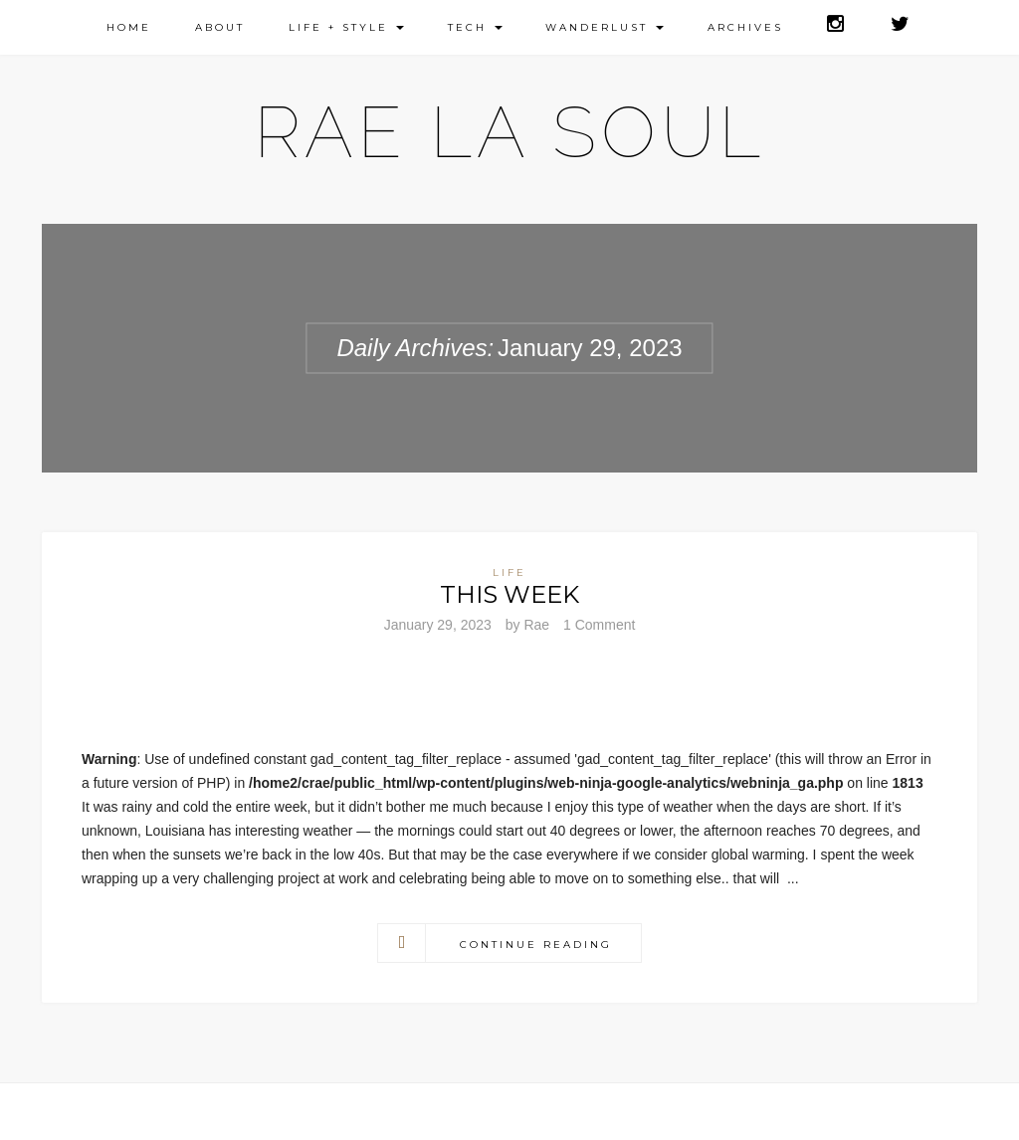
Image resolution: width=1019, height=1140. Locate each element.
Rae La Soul (510, 132)
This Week (509, 594)
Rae (536, 625)
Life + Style (346, 27)
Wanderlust (604, 27)
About (220, 27)
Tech (475, 27)
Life (509, 572)
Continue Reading (536, 944)
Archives (745, 27)
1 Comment (599, 625)
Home (128, 27)
